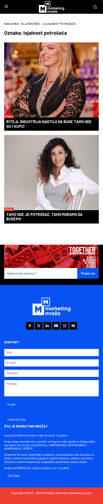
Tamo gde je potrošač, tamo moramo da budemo (44, 216)
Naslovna (11, 23)
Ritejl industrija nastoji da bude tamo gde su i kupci (49, 124)
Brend (8, 116)
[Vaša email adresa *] (40, 273)
